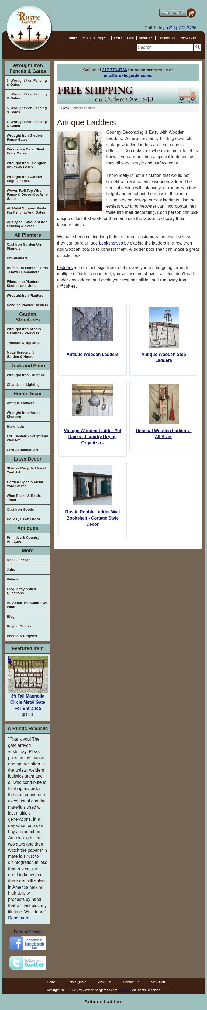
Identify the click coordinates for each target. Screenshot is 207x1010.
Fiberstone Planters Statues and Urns (23, 284)
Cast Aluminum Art (22, 450)
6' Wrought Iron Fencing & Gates (27, 124)
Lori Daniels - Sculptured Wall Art (27, 438)
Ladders (65, 267)
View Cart (188, 38)
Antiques (27, 528)
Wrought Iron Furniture (26, 375)
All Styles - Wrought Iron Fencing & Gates (27, 224)
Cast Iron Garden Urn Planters (24, 246)
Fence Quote (124, 38)
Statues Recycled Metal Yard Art (26, 470)
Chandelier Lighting (23, 385)
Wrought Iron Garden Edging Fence (24, 179)
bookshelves (111, 243)
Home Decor (27, 393)
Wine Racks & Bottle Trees (24, 498)
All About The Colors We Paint (27, 605)
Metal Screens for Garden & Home (21, 355)
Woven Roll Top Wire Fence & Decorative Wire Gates (27, 194)
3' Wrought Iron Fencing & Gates (27, 82)
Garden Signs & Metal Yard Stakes (25, 484)
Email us (125, 990)
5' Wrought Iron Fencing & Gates (27, 110)
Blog (11, 616)
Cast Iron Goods (20, 509)
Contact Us (166, 38)
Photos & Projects (95, 38)
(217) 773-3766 (181, 28)
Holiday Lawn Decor (23, 519)
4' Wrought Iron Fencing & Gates (27, 96)
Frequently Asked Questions (21, 591)
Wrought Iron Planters (25, 295)
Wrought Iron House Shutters (23, 415)
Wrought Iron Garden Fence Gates (24, 137)
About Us (146, 38)
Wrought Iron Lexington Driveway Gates (26, 165)
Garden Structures (28, 316)
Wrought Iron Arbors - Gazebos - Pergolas (25, 331)
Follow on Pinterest (27, 931)
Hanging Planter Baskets (27, 305)
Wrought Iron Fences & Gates (27, 68)
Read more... (20, 918)
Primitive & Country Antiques (23, 539)
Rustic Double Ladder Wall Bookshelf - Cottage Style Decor (92, 518)
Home (72, 38)
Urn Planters (17, 258)
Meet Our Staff (19, 560)
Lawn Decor (28, 459)
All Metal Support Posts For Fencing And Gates (26, 210)
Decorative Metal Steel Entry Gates (25, 151)
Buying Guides (19, 626)
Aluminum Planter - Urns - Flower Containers (27, 270)
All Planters (27, 235)
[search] (165, 47)
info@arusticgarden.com (127, 75)
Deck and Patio (27, 365)
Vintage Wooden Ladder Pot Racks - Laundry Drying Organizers (92, 436)
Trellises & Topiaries (23, 343)
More (27, 550)
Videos (12, 579)
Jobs (11, 570)
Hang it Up (15, 426)
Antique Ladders (20, 403)
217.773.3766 (114, 69)
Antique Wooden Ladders (93, 354)
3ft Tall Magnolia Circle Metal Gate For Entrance (27, 702)
